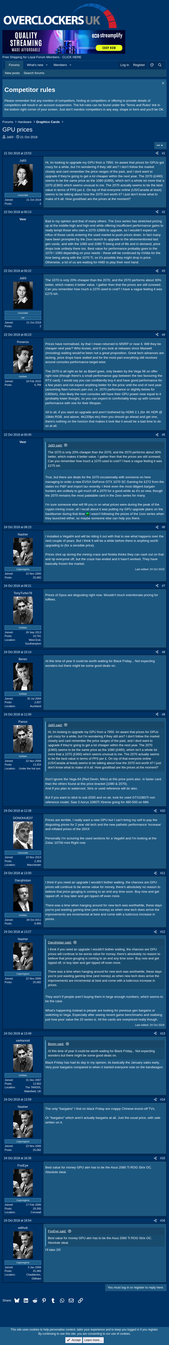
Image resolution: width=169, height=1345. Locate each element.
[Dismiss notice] (162, 83)
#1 (163, 153)
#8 (163, 652)
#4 (163, 334)
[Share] (157, 153)
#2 (163, 212)
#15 (162, 1158)
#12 (162, 932)
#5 (163, 434)
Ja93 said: (55, 445)
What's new (35, 65)
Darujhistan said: (60, 942)
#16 (162, 1220)
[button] (47, 65)
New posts (12, 73)
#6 (163, 527)
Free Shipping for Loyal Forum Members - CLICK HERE (41, 57)
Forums (14, 65)
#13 (162, 1033)
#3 (163, 271)
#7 (163, 586)
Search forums (34, 73)
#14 (162, 1099)
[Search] (160, 65)
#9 (163, 714)
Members (60, 65)
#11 (162, 873)
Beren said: (56, 1044)
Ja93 (10, 137)
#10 (162, 810)
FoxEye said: (57, 1231)
